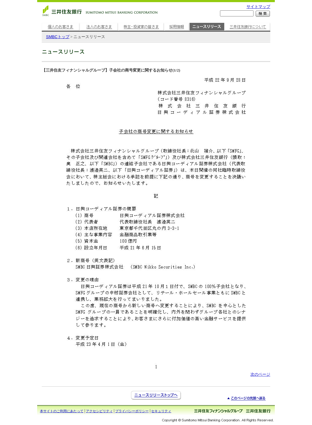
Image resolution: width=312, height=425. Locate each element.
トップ (57, 36)
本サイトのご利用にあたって (61, 411)
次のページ (260, 374)
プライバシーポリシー (132, 411)
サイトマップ (258, 6)
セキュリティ (161, 411)
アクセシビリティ (99, 411)
